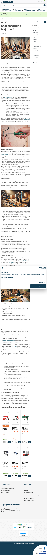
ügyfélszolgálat (18, 10)
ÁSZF (25, 488)
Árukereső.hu (23, 535)
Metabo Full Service (5, 492)
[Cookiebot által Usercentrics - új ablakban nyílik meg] (40, 268)
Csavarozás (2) (36, 44)
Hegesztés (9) (36, 32)
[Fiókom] (42, 2)
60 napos (26, 9)
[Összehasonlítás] (8, 422)
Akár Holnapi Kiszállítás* (29, 494)
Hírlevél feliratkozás (5, 487)
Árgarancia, (40, 9)
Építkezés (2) (35, 48)
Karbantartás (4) (36, 34)
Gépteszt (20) (36, 57)
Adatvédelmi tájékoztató (29, 492)
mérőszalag (11, 262)
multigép (14, 346)
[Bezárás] (45, 15)
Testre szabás (23, 286)
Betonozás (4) (36, 28)
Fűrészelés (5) (36, 55)
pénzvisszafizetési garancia (29, 10)
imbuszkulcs (21, 184)
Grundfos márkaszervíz (5, 490)
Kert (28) (35, 30)
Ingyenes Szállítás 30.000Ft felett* (7, 488)
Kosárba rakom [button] (9, 442)
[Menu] (39, 2)
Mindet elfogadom (38, 286)
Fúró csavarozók (7, 337)
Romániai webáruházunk (29, 500)
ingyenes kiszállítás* (7, 10)
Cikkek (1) (35, 62)
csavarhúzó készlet (8, 97)
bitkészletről (27, 119)
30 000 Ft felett (6, 9)
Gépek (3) (35, 53)
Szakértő (16, 9)
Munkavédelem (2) (37, 46)
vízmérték (25, 261)
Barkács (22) (35, 60)
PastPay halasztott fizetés (29, 498)
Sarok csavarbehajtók (9, 340)
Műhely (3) (35, 39)
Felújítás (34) (35, 37)
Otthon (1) (35, 41)
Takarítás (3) (35, 50)
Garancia (26, 490)
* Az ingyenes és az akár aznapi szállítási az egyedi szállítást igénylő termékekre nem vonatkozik (34, 496)
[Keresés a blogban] (38, 22)
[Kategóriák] (8, 2)
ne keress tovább (41, 10)
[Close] (29, 1)
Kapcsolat (26, 487)
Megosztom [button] (25, 33)
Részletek (41, 282)
